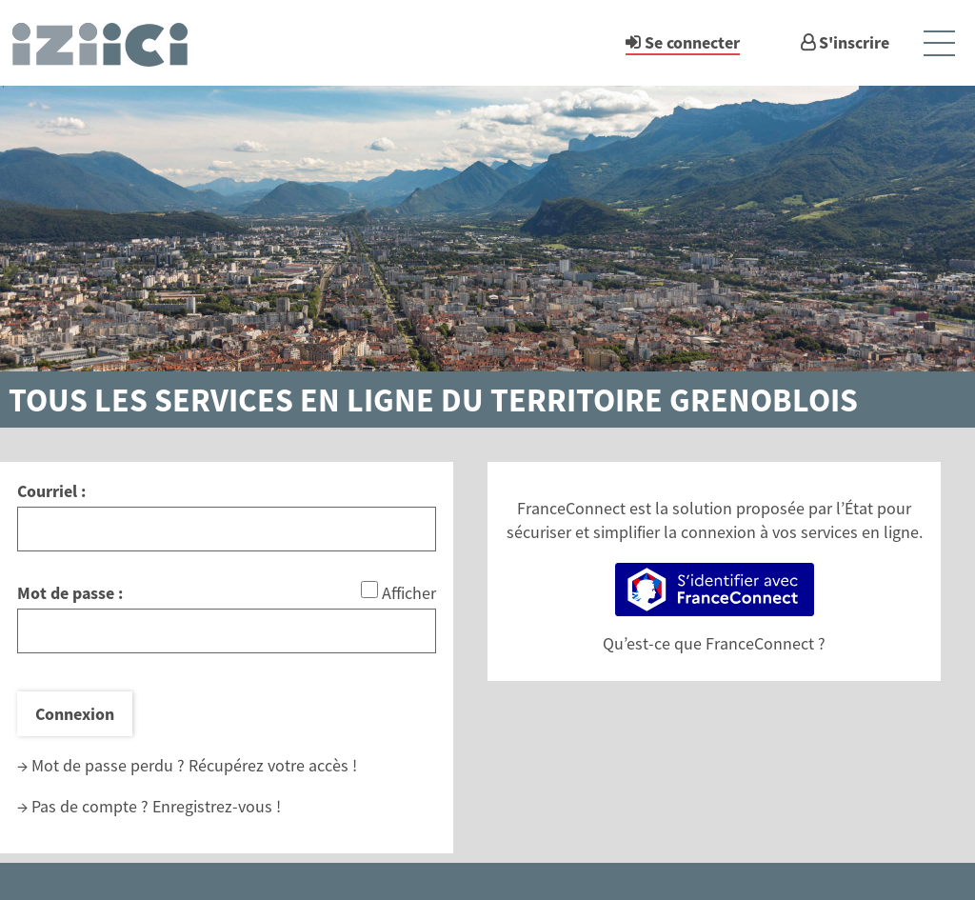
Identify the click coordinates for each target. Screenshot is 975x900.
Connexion (74, 714)
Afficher (409, 593)
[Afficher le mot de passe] (369, 589)
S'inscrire (854, 42)
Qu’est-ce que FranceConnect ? (714, 643)
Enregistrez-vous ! (216, 806)
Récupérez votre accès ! (273, 765)
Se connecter (692, 42)
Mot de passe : (70, 593)
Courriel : (51, 491)
